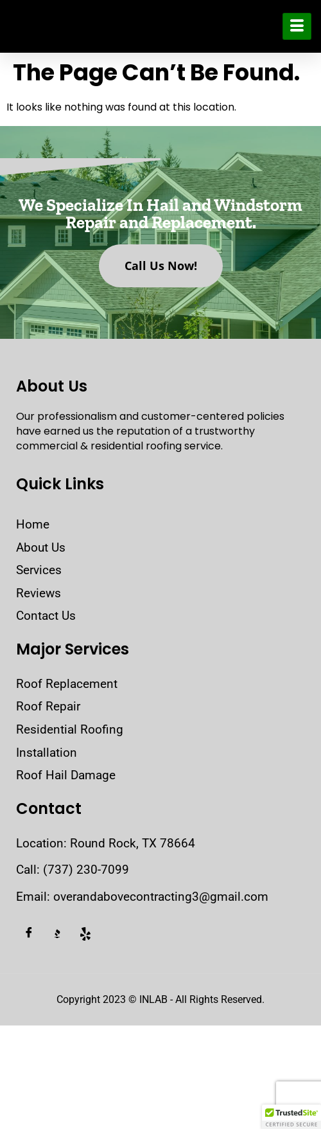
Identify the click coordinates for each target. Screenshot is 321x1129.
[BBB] (57, 934)
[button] (291, 1117)
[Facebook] (29, 934)
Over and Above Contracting (89, 26)
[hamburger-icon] (296, 26)
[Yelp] (85, 934)
